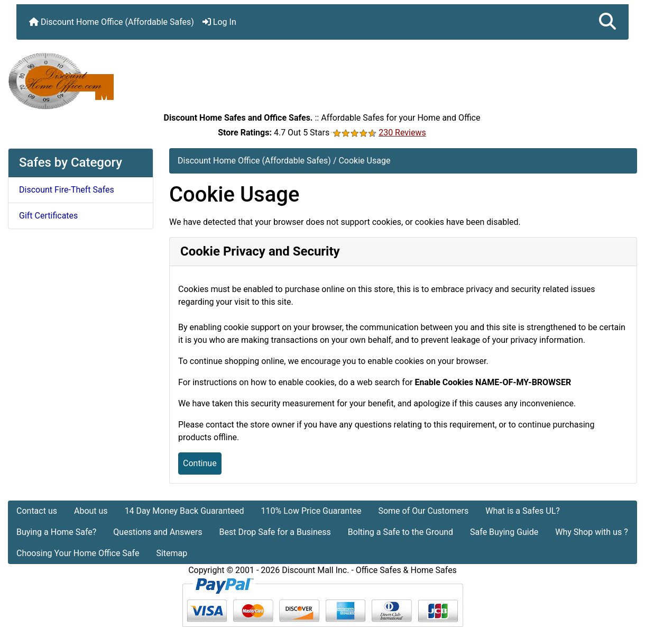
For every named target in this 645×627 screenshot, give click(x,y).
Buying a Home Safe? (56, 532)
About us (91, 511)
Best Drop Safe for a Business (275, 532)
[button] (607, 21)
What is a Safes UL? (522, 511)
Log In (219, 22)
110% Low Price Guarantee (311, 511)
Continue (200, 463)
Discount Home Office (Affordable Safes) (111, 22)
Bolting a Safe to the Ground (400, 532)
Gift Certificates (48, 216)
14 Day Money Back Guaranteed (184, 511)
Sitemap (171, 553)
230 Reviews (402, 133)
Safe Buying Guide (504, 532)
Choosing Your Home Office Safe (77, 553)
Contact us (36, 511)
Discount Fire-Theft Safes (66, 190)
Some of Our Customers (423, 511)
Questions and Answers (157, 532)
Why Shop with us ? (591, 532)
